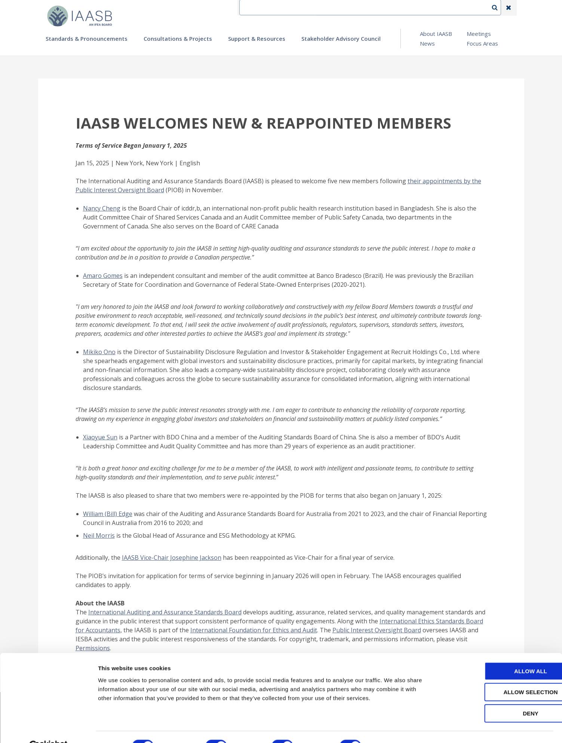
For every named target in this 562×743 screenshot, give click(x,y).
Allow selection (500, 675)
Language (391, 7)
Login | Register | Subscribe (448, 7)
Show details (392, 728)
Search (498, 7)
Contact (356, 7)
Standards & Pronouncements (87, 38)
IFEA (328, 7)
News (427, 43)
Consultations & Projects (178, 38)
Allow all (499, 653)
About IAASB (436, 33)
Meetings (479, 33)
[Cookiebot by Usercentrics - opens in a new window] (48, 728)
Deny (499, 696)
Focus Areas (482, 43)
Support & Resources (256, 38)
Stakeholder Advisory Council (341, 38)
